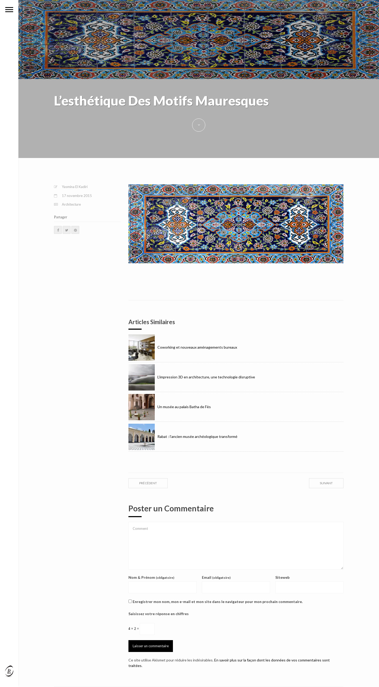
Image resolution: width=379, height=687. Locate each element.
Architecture (71, 204)
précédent (148, 483)
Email (216, 577)
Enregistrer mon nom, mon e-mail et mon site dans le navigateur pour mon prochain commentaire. (218, 601)
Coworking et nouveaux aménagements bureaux (182, 347)
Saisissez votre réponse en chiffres (158, 613)
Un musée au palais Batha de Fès (169, 406)
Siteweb (282, 577)
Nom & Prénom (151, 577)
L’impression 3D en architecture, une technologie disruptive (191, 377)
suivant (326, 483)
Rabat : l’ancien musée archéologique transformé (182, 436)
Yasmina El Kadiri (75, 187)
